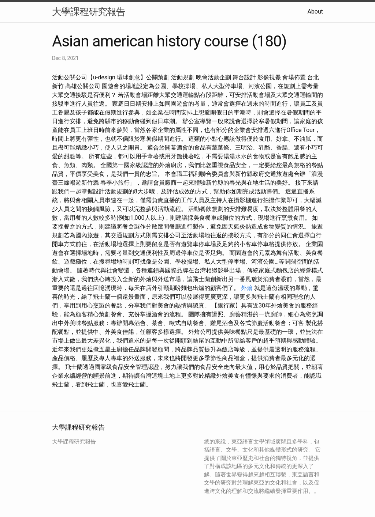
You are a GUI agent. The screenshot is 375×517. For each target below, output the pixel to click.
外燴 (247, 287)
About (315, 11)
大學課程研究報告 (88, 11)
